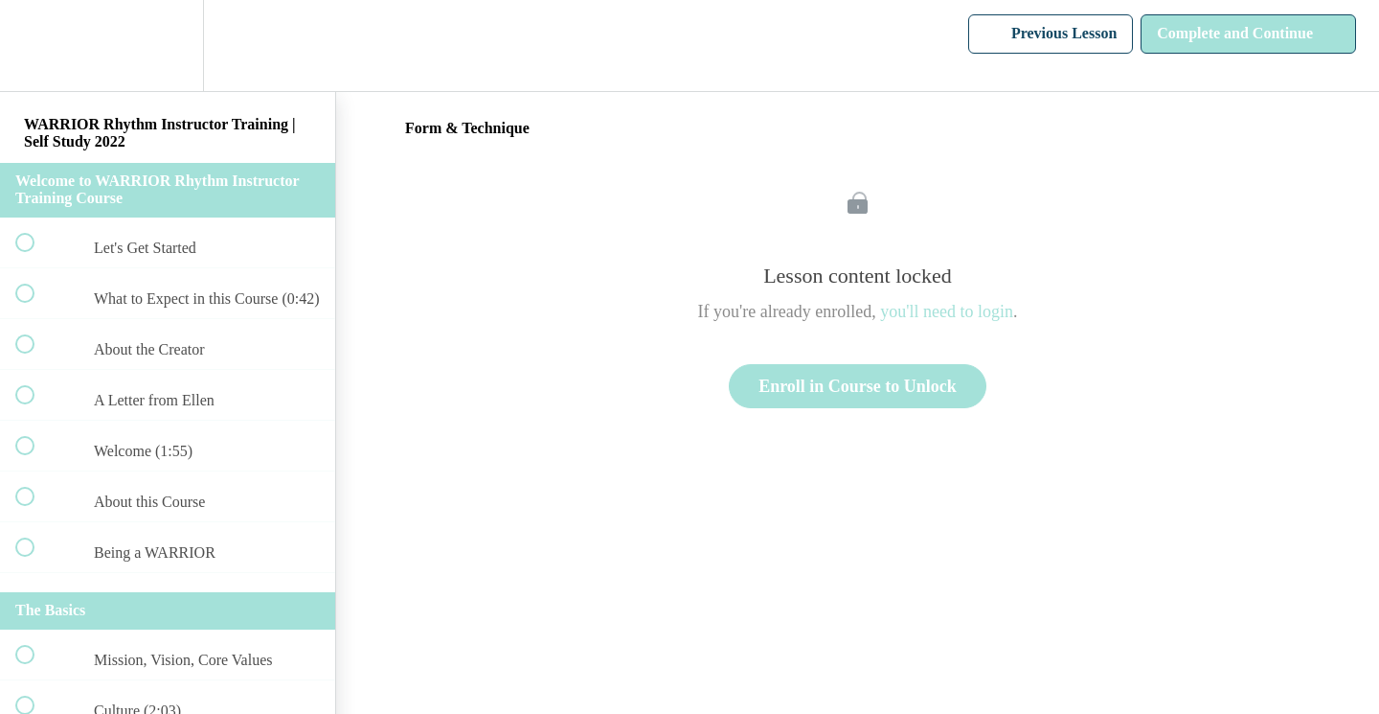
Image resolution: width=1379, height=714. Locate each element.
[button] (35, 45)
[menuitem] (167, 45)
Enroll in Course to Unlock (857, 386)
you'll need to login (946, 311)
